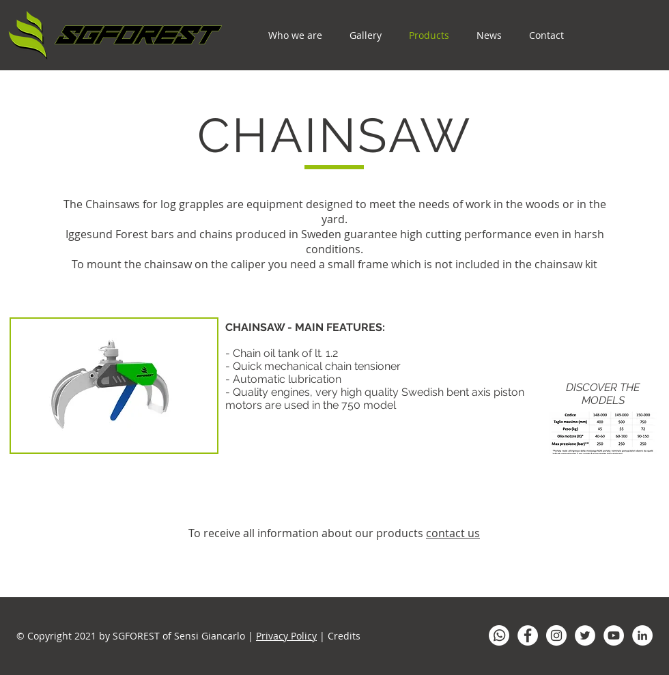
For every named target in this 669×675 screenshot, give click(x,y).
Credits (344, 635)
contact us (453, 533)
